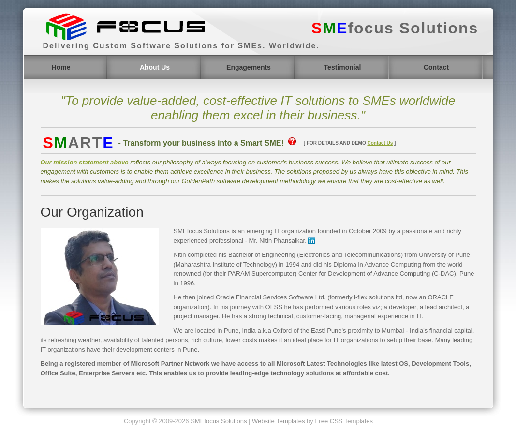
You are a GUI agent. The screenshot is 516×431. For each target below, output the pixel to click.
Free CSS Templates (344, 421)
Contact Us (380, 143)
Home (61, 67)
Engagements (248, 67)
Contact (436, 67)
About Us (155, 67)
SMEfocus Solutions (219, 421)
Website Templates (278, 421)
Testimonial (342, 67)
